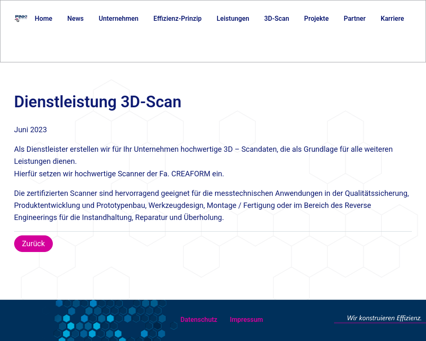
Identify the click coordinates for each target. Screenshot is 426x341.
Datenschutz (199, 320)
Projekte (316, 18)
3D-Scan (276, 18)
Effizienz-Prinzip (178, 18)
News (75, 18)
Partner (355, 18)
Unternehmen (119, 18)
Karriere (392, 18)
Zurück (33, 243)
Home (43, 18)
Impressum (246, 320)
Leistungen (233, 18)
